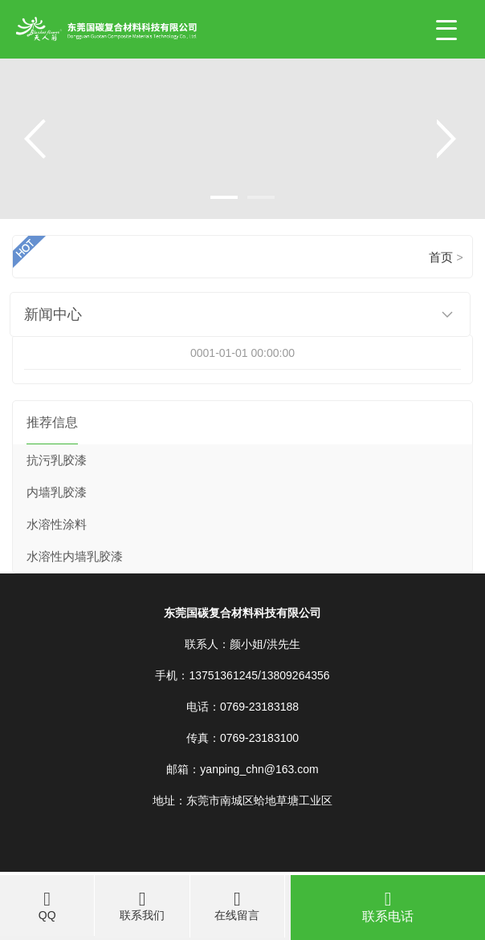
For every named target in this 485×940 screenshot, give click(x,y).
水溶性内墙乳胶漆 (74, 556)
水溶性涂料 (56, 524)
